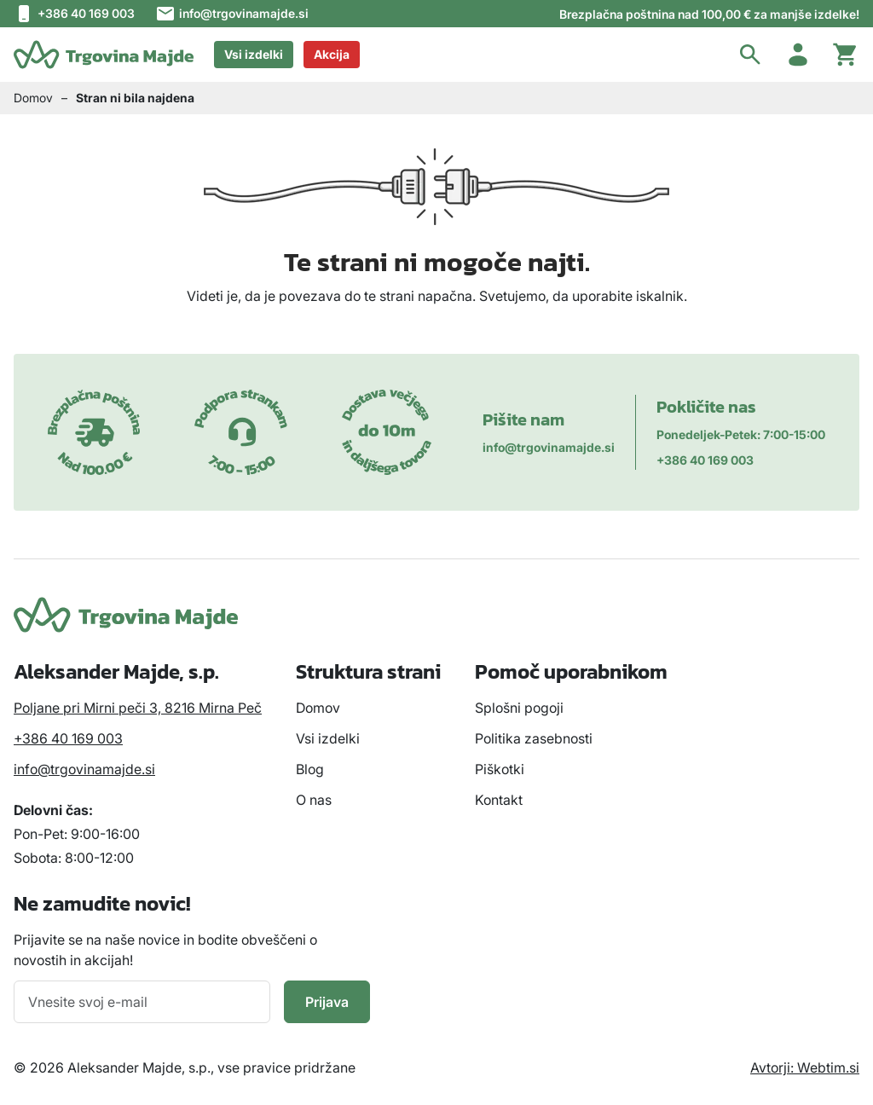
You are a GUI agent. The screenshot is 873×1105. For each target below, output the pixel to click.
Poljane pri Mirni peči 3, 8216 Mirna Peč (138, 707)
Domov (33, 97)
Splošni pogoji (519, 707)
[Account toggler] (798, 54)
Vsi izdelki (253, 54)
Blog (310, 769)
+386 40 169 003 (74, 13)
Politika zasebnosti (534, 738)
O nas (314, 799)
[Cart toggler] (845, 54)
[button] (750, 54)
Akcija (332, 54)
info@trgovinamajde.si (232, 13)
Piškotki (499, 769)
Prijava (327, 1001)
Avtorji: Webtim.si (804, 1067)
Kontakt (499, 799)
